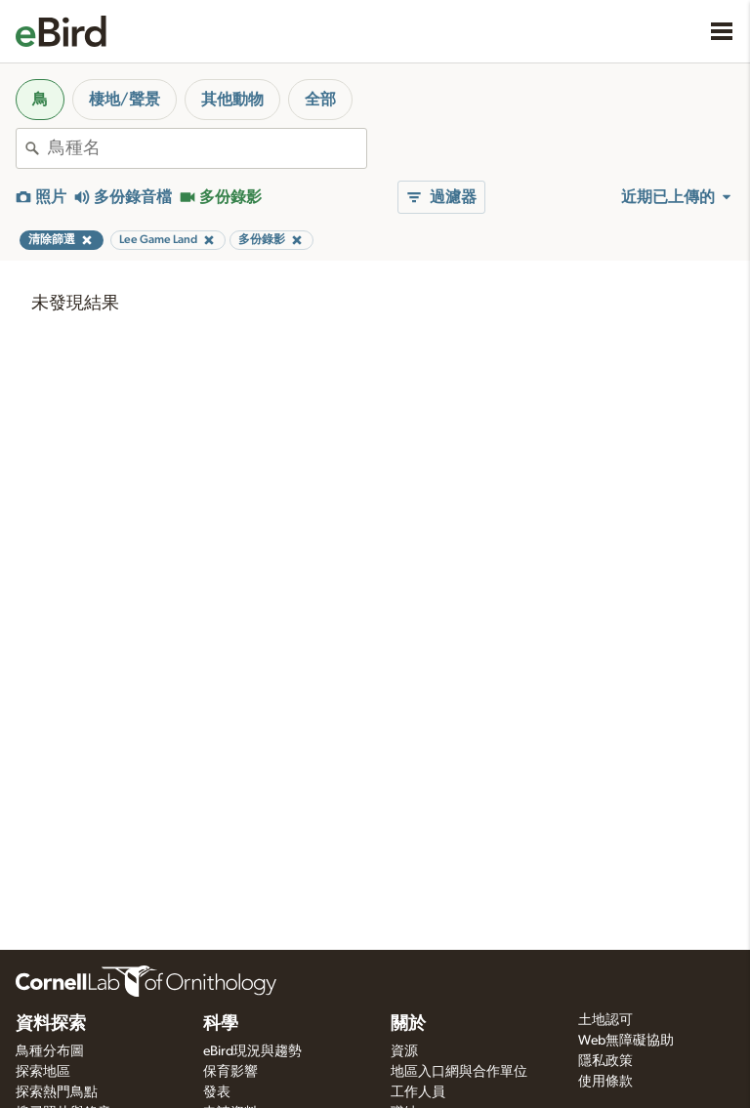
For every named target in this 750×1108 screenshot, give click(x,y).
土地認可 (605, 1020)
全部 (320, 99)
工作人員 (418, 1092)
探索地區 (43, 1072)
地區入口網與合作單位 (459, 1072)
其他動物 (232, 99)
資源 (404, 1051)
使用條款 (605, 1081)
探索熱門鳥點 (57, 1092)
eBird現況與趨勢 (252, 1051)
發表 (216, 1092)
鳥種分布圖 (50, 1051)
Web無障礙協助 (626, 1040)
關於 (408, 1024)
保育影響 (230, 1072)
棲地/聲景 (124, 99)
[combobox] (207, 148)
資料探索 (51, 1024)
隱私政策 (605, 1061)
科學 (220, 1024)
